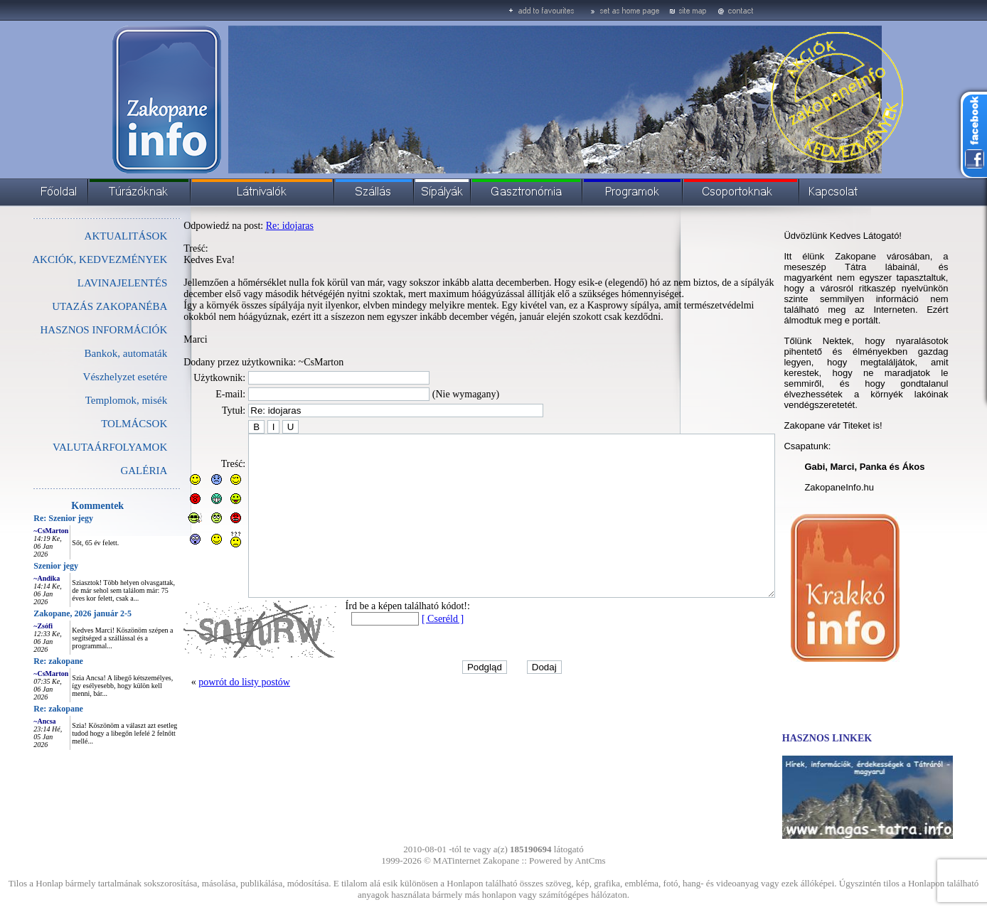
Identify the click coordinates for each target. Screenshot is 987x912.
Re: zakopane (26, 661)
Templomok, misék (94, 400)
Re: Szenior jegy (31, 518)
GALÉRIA (111, 470)
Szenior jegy (23, 566)
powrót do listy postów (212, 714)
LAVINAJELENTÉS (90, 283)
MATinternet (457, 860)
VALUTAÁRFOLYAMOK (78, 447)
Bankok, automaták (94, 353)
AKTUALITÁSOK (94, 236)
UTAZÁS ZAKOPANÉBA (77, 306)
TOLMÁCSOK (102, 423)
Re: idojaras (258, 225)
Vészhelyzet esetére (93, 376)
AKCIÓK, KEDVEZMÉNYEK (67, 259)
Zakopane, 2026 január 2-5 (50, 613)
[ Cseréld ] (411, 650)
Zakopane (501, 860)
